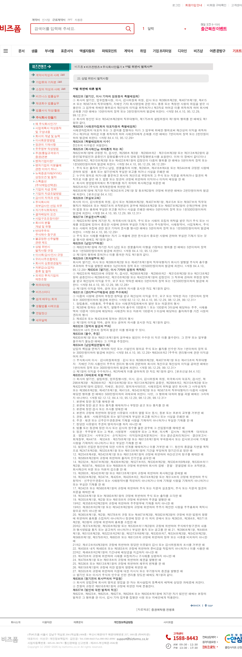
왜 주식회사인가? (46, 124)
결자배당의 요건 (45, 214)
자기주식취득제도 (46, 210)
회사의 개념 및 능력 (47, 136)
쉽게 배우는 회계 (46, 299)
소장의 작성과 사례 (48, 89)
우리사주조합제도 (46, 259)
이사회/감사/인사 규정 (49, 254)
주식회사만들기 (112, 67)
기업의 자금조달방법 (48, 193)
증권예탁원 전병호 (163, 609)
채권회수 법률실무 (47, 103)
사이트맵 (168, 622)
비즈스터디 (43, 292)
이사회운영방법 (45, 140)
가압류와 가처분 (46, 82)
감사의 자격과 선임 (47, 197)
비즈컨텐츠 (92, 67)
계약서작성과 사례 (47, 75)
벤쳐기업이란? (44, 161)
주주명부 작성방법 (47, 148)
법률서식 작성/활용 (48, 110)
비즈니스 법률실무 (47, 96)
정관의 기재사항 (45, 144)
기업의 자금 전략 (46, 189)
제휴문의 (78, 622)
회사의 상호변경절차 (48, 263)
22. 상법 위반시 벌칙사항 (92, 78)
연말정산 (41, 313)
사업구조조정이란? (47, 218)
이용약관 (47, 622)
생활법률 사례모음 (47, 306)
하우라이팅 (43, 285)
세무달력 (41, 320)
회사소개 (15, 622)
